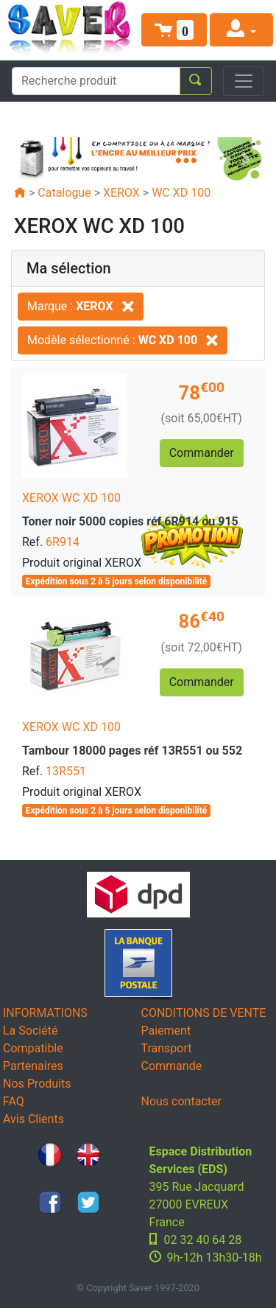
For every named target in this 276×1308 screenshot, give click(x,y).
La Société (30, 1031)
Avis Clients (33, 1119)
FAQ (13, 1101)
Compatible (33, 1048)
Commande (171, 1066)
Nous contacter (181, 1101)
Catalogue (64, 193)
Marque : (80, 306)
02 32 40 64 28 (203, 1240)
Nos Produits (37, 1084)
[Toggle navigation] (243, 81)
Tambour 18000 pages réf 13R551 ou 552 (132, 751)
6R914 (62, 542)
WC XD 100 (181, 193)
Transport (166, 1048)
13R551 (66, 771)
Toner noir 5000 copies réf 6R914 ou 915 (130, 521)
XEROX (121, 193)
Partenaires (33, 1066)
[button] (174, 29)
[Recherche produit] (96, 81)
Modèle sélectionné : (122, 340)
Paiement (166, 1031)
